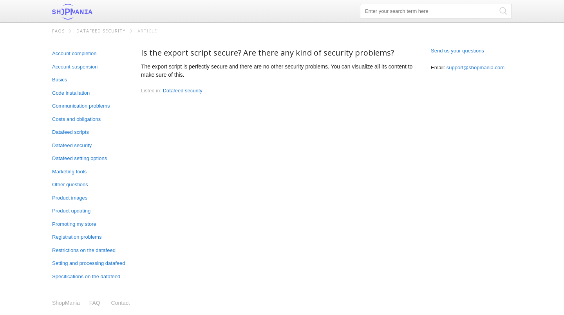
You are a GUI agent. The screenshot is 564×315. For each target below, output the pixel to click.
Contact (120, 303)
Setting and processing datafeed (88, 263)
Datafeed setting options (79, 158)
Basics (59, 80)
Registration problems (76, 237)
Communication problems (81, 106)
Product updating (71, 211)
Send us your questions (457, 51)
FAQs (58, 31)
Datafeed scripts (70, 132)
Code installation (71, 93)
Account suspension (75, 67)
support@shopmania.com (475, 67)
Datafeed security (101, 31)
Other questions (70, 184)
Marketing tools (69, 172)
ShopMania (91, 12)
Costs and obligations (76, 119)
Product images (69, 198)
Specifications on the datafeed (86, 276)
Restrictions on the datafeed (84, 250)
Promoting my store (74, 224)
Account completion (74, 53)
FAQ (94, 303)
